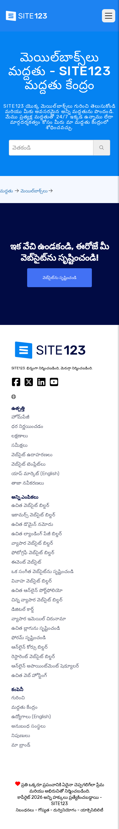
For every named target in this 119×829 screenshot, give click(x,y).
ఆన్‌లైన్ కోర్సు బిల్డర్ (29, 647)
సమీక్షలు (19, 445)
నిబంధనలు (25, 810)
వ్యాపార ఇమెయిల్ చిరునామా (38, 619)
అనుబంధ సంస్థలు (28, 726)
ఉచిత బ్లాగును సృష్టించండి (35, 628)
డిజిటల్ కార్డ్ (22, 609)
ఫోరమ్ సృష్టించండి (28, 637)
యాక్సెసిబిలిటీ (91, 810)
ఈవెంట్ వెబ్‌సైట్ (26, 562)
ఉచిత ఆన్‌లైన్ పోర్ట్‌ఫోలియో (36, 590)
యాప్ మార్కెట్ (35, 473)
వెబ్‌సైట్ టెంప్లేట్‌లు (28, 464)
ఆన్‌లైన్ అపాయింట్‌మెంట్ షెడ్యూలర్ (45, 666)
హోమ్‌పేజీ (20, 417)
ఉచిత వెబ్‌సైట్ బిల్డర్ (30, 505)
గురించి (18, 698)
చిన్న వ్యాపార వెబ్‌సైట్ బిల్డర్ (36, 600)
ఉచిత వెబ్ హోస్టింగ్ (29, 675)
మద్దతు (6, 191)
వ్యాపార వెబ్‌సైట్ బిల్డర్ (32, 543)
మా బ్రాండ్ (20, 745)
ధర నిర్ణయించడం (27, 426)
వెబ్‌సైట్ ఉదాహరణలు (31, 454)
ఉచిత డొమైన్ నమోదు (32, 524)
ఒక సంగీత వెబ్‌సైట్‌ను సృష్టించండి (42, 571)
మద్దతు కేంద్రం (24, 707)
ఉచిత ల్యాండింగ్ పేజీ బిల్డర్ (36, 534)
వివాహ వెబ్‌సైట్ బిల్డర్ (31, 581)
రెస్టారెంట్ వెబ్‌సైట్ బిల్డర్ (33, 656)
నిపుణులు (20, 735)
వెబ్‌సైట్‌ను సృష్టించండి (59, 277)
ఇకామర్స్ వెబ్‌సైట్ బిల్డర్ (33, 515)
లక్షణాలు (19, 436)
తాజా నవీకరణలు (27, 483)
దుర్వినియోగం (64, 810)
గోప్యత (43, 810)
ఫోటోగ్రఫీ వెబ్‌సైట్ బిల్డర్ (32, 552)
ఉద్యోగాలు (31, 716)
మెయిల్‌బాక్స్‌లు (34, 191)
